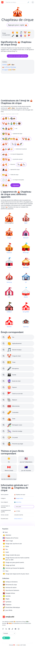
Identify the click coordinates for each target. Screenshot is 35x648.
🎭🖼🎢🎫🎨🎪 (10, 138)
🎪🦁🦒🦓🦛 (8, 118)
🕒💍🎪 (6, 179)
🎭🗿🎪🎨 (7, 128)
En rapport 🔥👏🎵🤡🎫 (8, 70)
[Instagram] (18, 629)
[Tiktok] (12, 629)
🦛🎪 (4, 154)
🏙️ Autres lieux (17, 502)
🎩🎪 (4, 169)
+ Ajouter (15, 185)
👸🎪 (4, 185)
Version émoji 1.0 (18, 518)
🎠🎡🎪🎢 (16, 144)
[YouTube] (15, 629)
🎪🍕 (4, 164)
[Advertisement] (17, 86)
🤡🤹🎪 (26, 138)
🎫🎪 (4, 174)
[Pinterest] (9, 629)
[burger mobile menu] (32, 2)
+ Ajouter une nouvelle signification (17, 56)
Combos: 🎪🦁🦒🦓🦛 (8, 64)
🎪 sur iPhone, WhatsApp (9, 67)
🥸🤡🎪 (6, 133)
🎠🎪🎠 (21, 164)
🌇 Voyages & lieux (18, 498)
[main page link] (2, 2)
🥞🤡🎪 (6, 159)
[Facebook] (3, 629)
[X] (6, 629)
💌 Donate (6, 638)
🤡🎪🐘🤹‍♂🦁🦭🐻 (11, 123)
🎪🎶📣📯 (7, 149)
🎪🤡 (4, 144)
